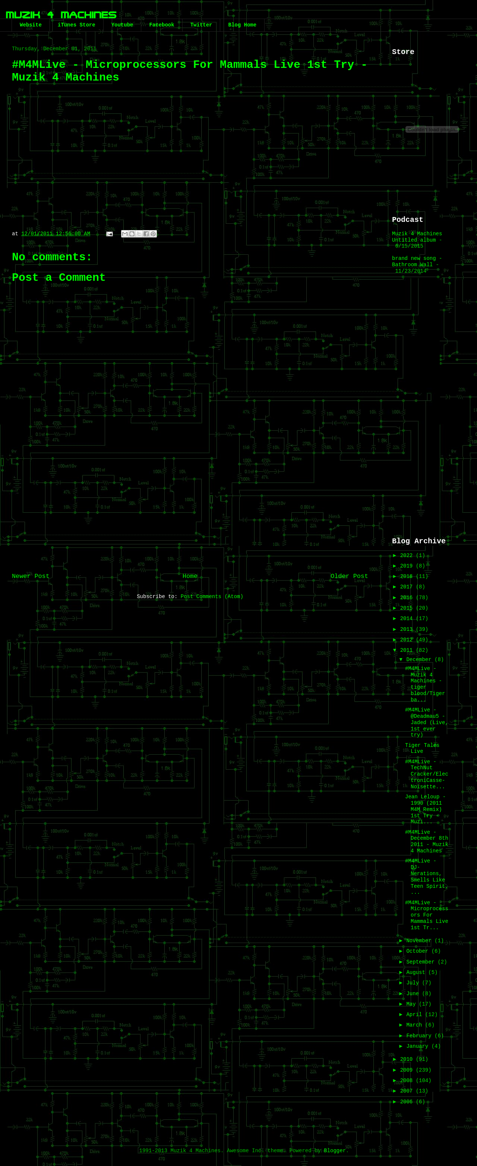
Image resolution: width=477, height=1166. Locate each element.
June (414, 994)
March (415, 1025)
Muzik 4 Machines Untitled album (417, 237)
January (418, 1046)
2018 (408, 576)
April (415, 1015)
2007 (408, 1091)
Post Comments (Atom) (212, 597)
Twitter (201, 25)
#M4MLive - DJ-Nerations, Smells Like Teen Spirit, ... (426, 876)
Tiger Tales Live (422, 748)
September (421, 962)
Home (190, 576)
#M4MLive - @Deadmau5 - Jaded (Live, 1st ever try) (426, 722)
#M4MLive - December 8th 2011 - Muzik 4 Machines (426, 841)
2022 (408, 556)
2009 (408, 1070)
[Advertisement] (422, 405)
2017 (408, 587)
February (420, 1036)
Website (31, 25)
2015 (408, 608)
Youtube (122, 25)
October (418, 951)
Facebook (161, 25)
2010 (408, 1059)
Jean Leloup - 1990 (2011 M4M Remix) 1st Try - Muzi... (425, 809)
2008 (408, 1081)
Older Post (349, 576)
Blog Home (242, 25)
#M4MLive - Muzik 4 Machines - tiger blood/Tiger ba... (425, 684)
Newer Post (31, 576)
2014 (408, 619)
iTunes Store (76, 25)
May (412, 1004)
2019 (408, 566)
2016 (408, 598)
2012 (408, 640)
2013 (408, 629)
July (414, 983)
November (420, 941)
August (417, 972)
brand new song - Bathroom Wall (417, 261)
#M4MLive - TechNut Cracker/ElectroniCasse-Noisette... (426, 774)
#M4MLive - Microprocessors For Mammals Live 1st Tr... (426, 915)
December (420, 660)
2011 (408, 650)
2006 (408, 1102)
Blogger (335, 1151)
